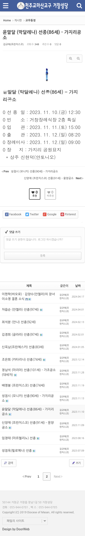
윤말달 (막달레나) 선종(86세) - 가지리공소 (28, 412)
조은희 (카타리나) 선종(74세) (22, 359)
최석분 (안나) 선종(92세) (19, 322)
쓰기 (76, 463)
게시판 (18, 20)
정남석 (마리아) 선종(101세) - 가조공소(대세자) (29, 372)
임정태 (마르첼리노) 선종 (19, 438)
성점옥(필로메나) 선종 (17, 450)
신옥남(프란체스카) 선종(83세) (23, 347)
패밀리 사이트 (15, 520)
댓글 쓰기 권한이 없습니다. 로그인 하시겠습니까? (34, 239)
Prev (27, 476)
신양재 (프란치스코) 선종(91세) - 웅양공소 (28, 425)
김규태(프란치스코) (13, 44)
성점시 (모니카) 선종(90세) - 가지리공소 (28, 398)
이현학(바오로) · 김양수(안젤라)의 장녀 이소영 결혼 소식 (28, 296)
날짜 (78, 285)
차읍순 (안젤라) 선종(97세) (21, 309)
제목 (29, 285)
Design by (15, 529)
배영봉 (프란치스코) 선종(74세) (23, 385)
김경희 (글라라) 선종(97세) (21, 334)
